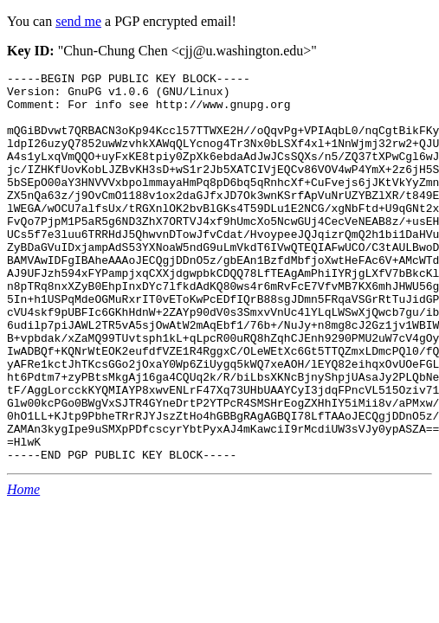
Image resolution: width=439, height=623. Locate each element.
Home (23, 567)
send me (78, 21)
